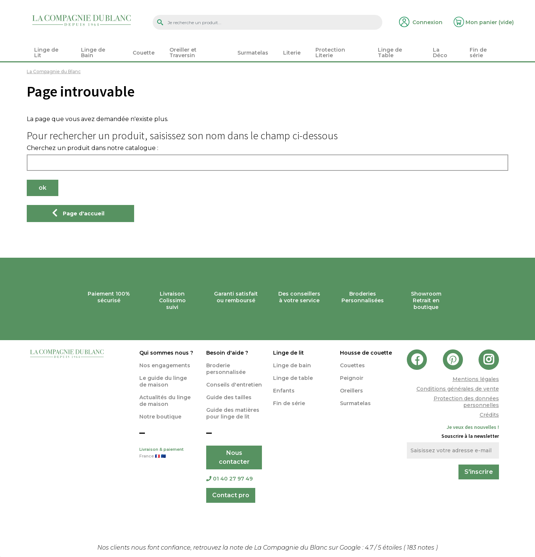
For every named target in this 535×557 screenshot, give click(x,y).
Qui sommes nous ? (166, 352)
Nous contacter (234, 457)
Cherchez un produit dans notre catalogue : (92, 148)
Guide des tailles (229, 397)
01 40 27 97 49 (229, 478)
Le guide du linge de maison (163, 381)
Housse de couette (366, 352)
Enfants (284, 390)
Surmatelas (355, 403)
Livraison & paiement (167, 453)
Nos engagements (164, 365)
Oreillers (351, 390)
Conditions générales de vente (457, 388)
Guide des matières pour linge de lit (232, 413)
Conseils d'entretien (234, 384)
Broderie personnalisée (226, 368)
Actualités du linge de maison (165, 400)
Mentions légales (476, 379)
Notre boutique (160, 416)
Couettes (352, 365)
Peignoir (351, 378)
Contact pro (230, 495)
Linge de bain (292, 365)
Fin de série (289, 403)
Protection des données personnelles (466, 401)
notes (421, 547)
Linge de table (293, 378)
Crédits (489, 414)
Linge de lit (288, 352)
